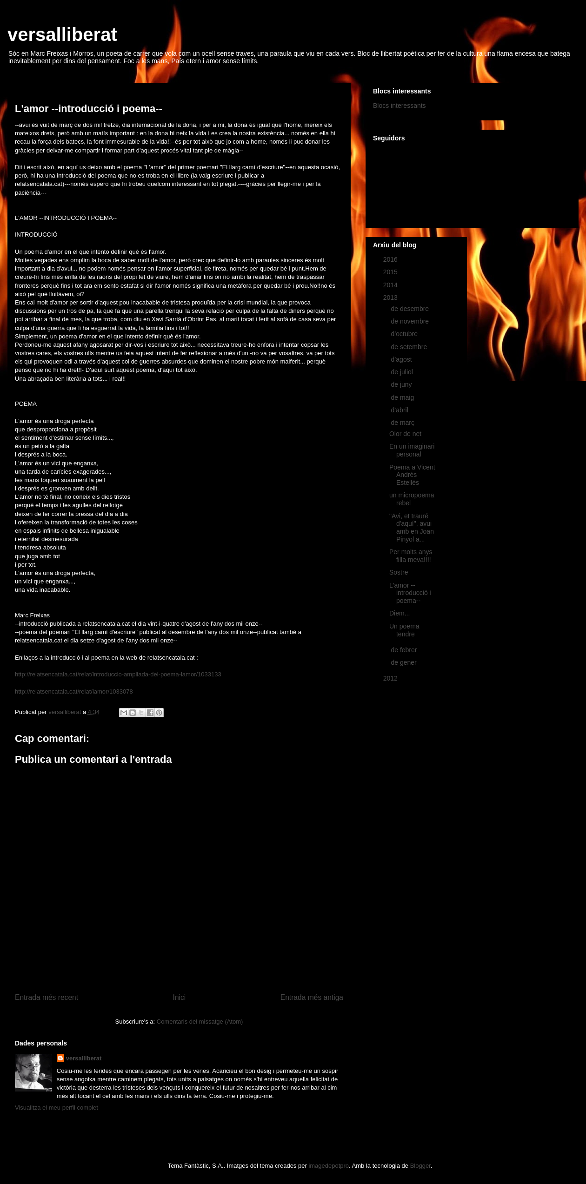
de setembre (410, 347)
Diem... (399, 613)
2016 (391, 259)
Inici (179, 997)
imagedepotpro (328, 1165)
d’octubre (405, 333)
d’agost (402, 359)
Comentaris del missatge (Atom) (200, 1021)
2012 (391, 678)
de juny (402, 384)
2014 (391, 285)
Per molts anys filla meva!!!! (411, 555)
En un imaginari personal (411, 450)
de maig (403, 397)
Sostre (398, 572)
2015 (391, 272)
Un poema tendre (404, 630)
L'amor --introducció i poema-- (410, 593)
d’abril (400, 410)
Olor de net (405, 433)
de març (403, 422)
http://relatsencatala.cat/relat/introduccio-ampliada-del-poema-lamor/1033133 (118, 674)
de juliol (402, 372)
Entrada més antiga (311, 997)
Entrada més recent (46, 997)
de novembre (411, 321)
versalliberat (62, 34)
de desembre (411, 308)
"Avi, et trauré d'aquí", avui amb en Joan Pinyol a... (411, 527)
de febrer (405, 650)
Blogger (420, 1165)
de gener (404, 662)
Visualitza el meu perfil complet (56, 1107)
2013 (391, 297)
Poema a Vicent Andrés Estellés (412, 475)
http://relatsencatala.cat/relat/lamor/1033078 (74, 691)
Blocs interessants (399, 105)
